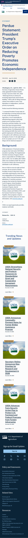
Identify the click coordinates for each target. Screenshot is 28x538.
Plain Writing (5, 484)
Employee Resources (21, 8)
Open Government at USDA (9, 482)
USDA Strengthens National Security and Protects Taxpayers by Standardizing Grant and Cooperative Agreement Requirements (13, 276)
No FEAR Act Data (6, 521)
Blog (11, 8)
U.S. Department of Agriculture (14, 11)
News (4, 8)
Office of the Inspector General (10, 501)
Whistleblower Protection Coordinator (13, 534)
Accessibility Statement (8, 471)
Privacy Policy (5, 486)
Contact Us (5, 516)
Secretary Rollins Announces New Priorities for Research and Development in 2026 (12, 368)
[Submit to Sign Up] (14, 451)
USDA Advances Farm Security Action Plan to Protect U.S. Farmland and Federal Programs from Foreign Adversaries (13, 413)
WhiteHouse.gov (7, 505)
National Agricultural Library (9, 499)
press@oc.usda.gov (7, 224)
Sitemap (4, 529)
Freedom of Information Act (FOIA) (11, 475)
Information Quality (7, 478)
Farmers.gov (6, 497)
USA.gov (5, 503)
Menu (25, 11)
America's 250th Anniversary (15, 1)
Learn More (8, 292)
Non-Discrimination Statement (10, 480)
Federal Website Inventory (9, 519)
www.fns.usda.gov (17, 198)
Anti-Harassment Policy (8, 473)
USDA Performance (7, 531)
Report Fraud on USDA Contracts (11, 527)
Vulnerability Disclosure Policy (10, 488)
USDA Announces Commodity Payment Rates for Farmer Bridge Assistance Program (13, 324)
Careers (4, 514)
